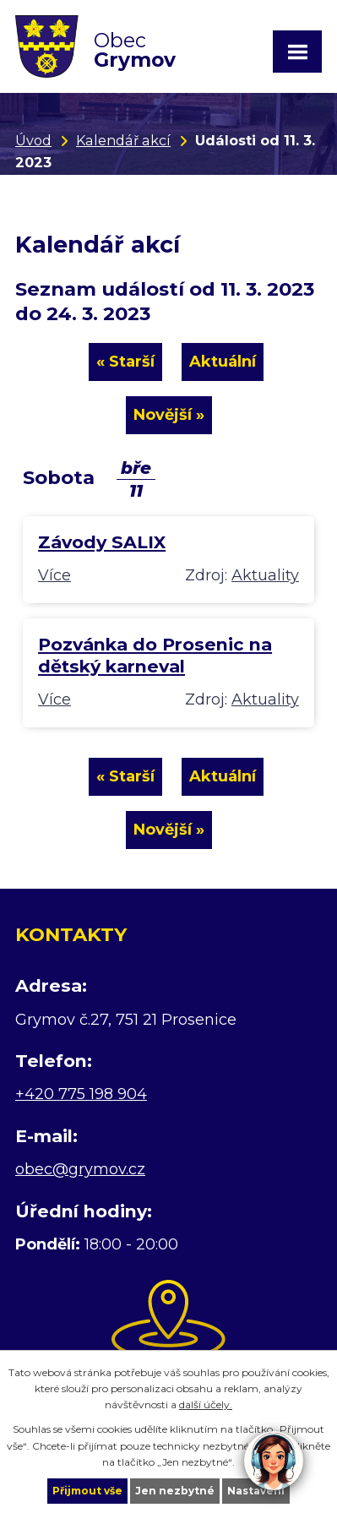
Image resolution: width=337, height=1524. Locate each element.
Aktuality (265, 575)
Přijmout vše (87, 1490)
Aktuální (222, 361)
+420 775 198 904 (81, 1094)
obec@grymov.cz (80, 1169)
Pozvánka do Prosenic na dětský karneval (155, 655)
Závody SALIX (102, 541)
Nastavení (256, 1490)
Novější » (168, 414)
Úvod (33, 140)
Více (54, 575)
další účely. (205, 1404)
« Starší (125, 361)
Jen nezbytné (175, 1490)
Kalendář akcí (123, 140)
